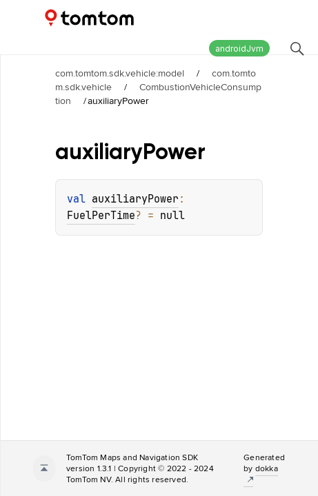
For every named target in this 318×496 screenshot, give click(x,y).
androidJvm (239, 48)
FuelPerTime (101, 216)
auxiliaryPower (135, 199)
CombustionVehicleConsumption (158, 93)
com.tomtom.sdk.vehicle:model (119, 73)
